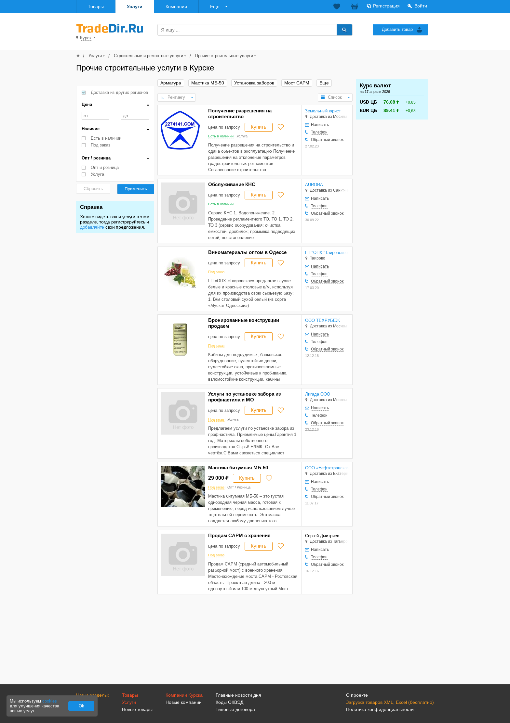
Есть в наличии (106, 138)
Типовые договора (235, 709)
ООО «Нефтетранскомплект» (327, 467)
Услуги (134, 6)
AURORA (314, 184)
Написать (320, 124)
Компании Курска (184, 695)
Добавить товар (397, 29)
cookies (49, 701)
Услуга (97, 174)
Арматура (170, 83)
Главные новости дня (238, 695)
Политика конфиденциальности (380, 709)
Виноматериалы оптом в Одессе (247, 252)
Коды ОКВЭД (229, 702)
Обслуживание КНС (231, 184)
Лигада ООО (317, 394)
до (135, 115)
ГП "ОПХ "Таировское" (327, 252)
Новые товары (137, 709)
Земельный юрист (323, 110)
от (95, 115)
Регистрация (386, 5)
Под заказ (100, 145)
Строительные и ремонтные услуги (148, 55)
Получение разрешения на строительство (240, 113)
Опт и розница (105, 167)
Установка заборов (254, 83)
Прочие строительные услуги (224, 55)
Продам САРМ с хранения (239, 535)
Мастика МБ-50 (207, 83)
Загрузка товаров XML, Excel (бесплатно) (390, 702)
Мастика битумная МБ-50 (238, 467)
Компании (176, 6)
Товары (96, 6)
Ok (81, 706)
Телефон (319, 132)
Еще (215, 6)
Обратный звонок (327, 139)
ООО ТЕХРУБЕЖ (322, 320)
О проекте (357, 695)
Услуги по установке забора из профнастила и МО (244, 396)
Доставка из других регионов (119, 92)
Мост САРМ (296, 83)
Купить (258, 127)
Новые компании (184, 702)
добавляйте (92, 227)
